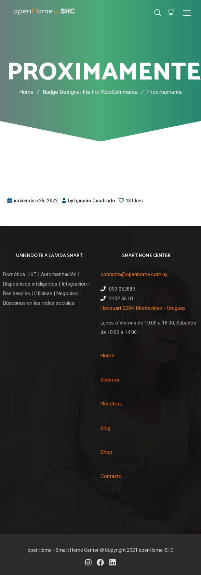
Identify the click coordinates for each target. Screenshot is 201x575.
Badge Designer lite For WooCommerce (95, 92)
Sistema (109, 380)
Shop (106, 452)
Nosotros (111, 404)
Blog (105, 428)
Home (26, 92)
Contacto (111, 476)
